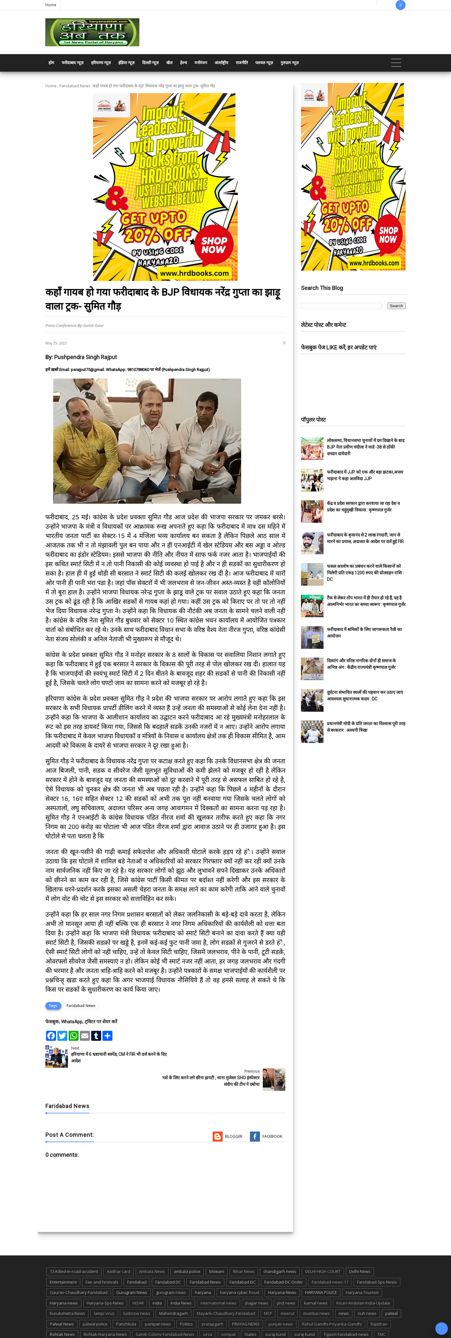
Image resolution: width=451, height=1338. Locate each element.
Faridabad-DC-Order (283, 1258)
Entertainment (63, 1258)
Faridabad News (75, 86)
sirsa (207, 1311)
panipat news (158, 1300)
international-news (218, 1279)
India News (181, 1279)
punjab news (280, 1300)
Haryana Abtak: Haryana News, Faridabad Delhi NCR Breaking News (105, 1332)
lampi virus (104, 1290)
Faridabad (137, 1258)
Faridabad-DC (243, 1258)
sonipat (228, 1311)
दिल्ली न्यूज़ (150, 62)
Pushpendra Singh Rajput (85, 357)
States (250, 1311)
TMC (381, 1311)
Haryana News (282, 1269)
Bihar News (244, 1248)
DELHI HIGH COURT (322, 1248)
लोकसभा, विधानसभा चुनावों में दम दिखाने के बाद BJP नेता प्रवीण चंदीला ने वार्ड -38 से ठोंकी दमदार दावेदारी (365, 447)
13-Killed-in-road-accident (74, 1248)
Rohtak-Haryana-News (105, 1311)
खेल (169, 62)
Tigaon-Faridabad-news (346, 1311)
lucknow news (136, 1290)
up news (58, 1322)
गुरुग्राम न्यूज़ (290, 62)
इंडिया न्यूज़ (126, 62)
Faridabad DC (168, 1258)
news (344, 1290)
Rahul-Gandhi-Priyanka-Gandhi (332, 1300)
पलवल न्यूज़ (264, 62)
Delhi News (360, 1248)
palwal (391, 1290)
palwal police (95, 1300)
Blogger (233, 1113)
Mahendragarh (173, 1290)
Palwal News (62, 1300)
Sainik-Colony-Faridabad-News (165, 1311)
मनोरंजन (200, 62)
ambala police (187, 1248)
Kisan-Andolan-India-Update (363, 1279)
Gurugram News (131, 1269)
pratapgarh (212, 1300)
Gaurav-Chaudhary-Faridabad (78, 1269)
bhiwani (216, 1248)
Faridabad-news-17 (330, 1258)
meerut (287, 1290)
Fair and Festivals (102, 1258)
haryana (203, 1269)
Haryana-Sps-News (105, 1279)
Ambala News (152, 1248)
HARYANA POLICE (321, 1269)
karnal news (316, 1279)
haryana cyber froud (239, 1269)
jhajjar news (256, 1279)
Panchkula (126, 1300)
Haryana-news (64, 1279)
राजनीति (242, 62)
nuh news (367, 1290)
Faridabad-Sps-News (377, 1258)
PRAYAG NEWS (246, 1300)
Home (50, 5)
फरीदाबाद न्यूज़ (73, 62)
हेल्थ (183, 62)
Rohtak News (62, 1311)
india (157, 1279)
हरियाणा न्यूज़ (101, 62)
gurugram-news (171, 1269)
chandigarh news (279, 1248)
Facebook (272, 1113)
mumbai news (316, 1290)
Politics (186, 1300)
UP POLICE (84, 1322)
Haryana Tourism (362, 1269)
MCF (268, 1290)
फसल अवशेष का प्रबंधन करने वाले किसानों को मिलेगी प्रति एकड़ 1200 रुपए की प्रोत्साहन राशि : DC (365, 573)
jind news (286, 1279)
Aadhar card (118, 1248)
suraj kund (275, 1311)
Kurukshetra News (67, 1290)
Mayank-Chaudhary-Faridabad (226, 1290)
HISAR (138, 1279)
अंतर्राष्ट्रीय (221, 62)
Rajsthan (379, 1300)
